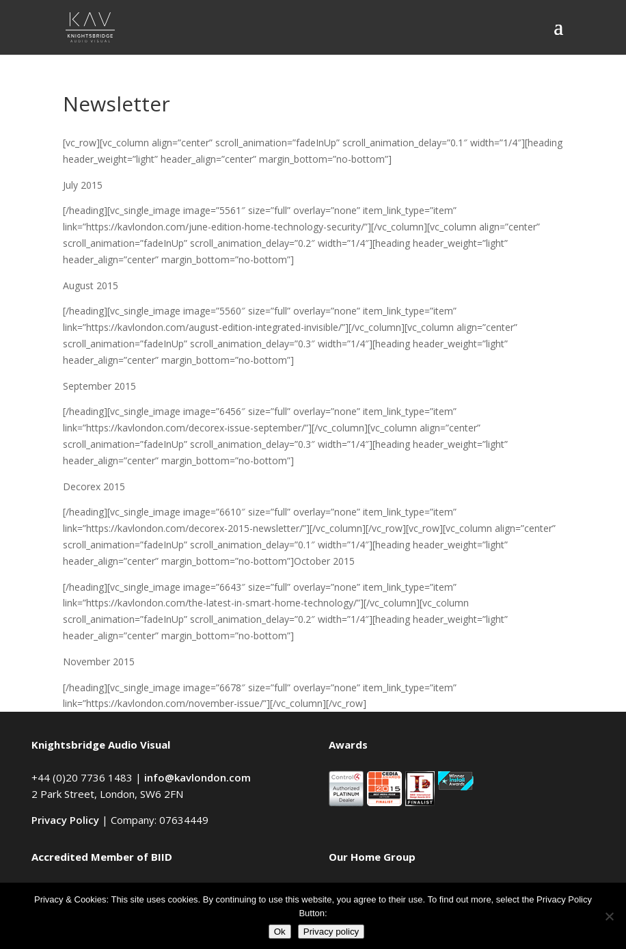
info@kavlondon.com (197, 777)
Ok (280, 931)
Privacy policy (331, 931)
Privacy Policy (65, 820)
